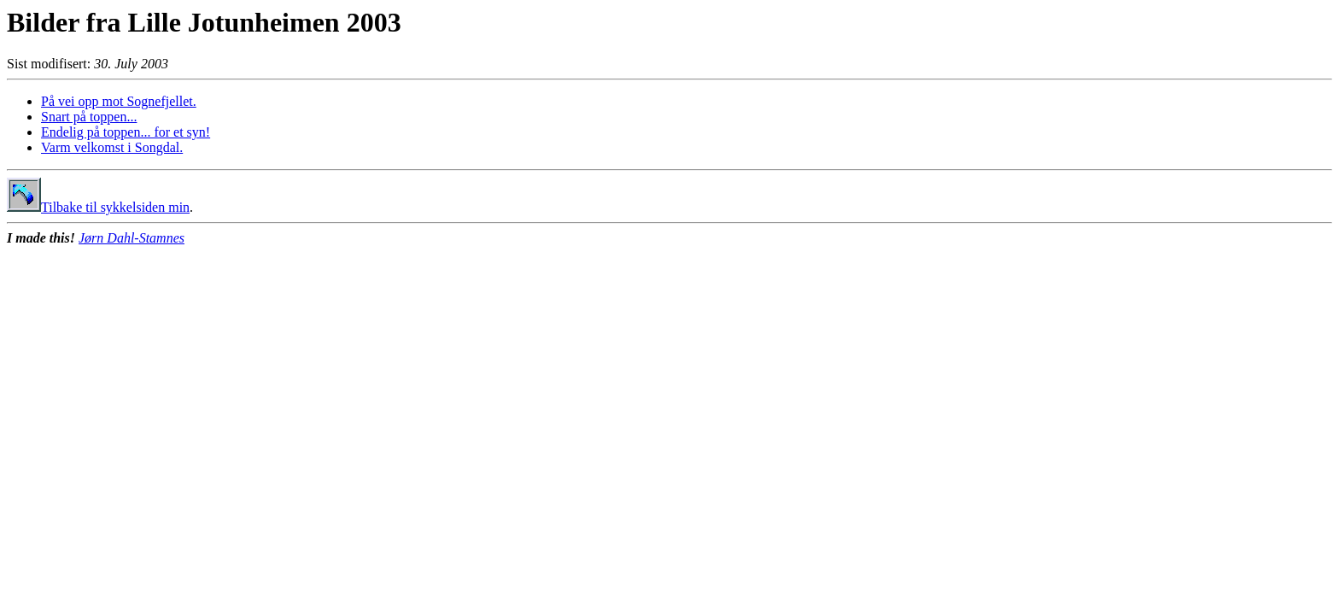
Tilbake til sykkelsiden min (98, 207)
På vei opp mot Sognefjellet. (118, 101)
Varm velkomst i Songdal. (112, 147)
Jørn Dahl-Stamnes (131, 238)
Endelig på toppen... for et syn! (125, 132)
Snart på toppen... (89, 116)
